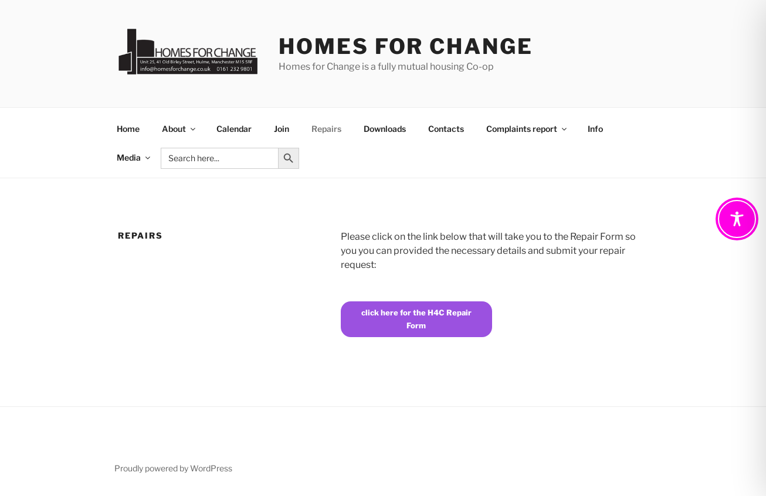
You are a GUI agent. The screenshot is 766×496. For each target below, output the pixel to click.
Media (134, 157)
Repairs (326, 129)
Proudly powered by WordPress (173, 468)
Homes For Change (406, 46)
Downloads (385, 129)
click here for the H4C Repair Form (416, 319)
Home (128, 129)
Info (595, 129)
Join (281, 129)
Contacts (446, 129)
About (179, 129)
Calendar (234, 129)
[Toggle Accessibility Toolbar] (737, 219)
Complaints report (527, 129)
